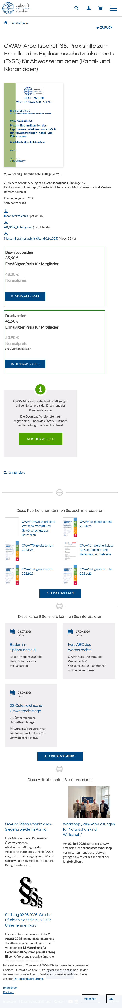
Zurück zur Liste (14, 472)
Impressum (10, 987)
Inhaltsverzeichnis (16, 216)
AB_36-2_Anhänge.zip (18, 227)
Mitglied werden (40, 438)
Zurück (106, 27)
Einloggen (89, 9)
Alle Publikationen (60, 593)
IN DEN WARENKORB (25, 296)
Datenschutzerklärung (28, 978)
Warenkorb (101, 9)
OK (111, 998)
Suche (77, 9)
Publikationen (19, 23)
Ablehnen (90, 998)
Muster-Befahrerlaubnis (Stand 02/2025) (31, 238)
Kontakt (8, 992)
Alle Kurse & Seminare (60, 756)
